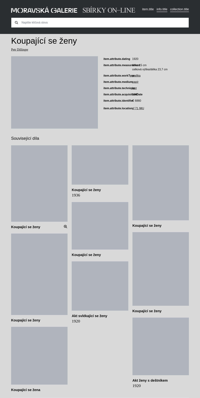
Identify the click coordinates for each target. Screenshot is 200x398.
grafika (136, 75)
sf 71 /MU (138, 108)
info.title (162, 9)
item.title (148, 9)
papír (135, 81)
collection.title (179, 9)
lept (134, 88)
